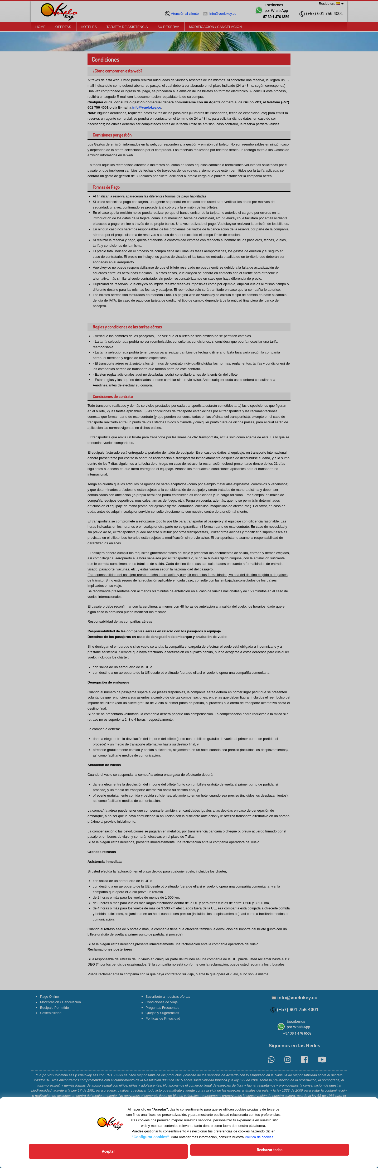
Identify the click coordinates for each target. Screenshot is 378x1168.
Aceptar (151, 1153)
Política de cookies (259, 1140)
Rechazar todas (227, 1153)
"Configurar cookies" (150, 1140)
